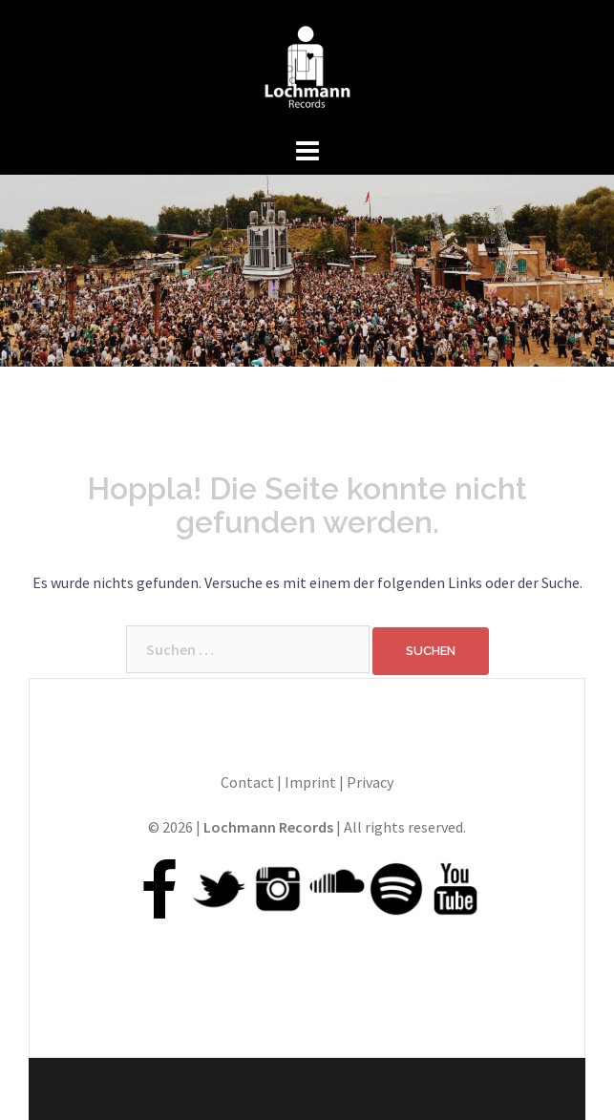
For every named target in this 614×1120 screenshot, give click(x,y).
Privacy (370, 782)
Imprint (310, 782)
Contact (247, 782)
